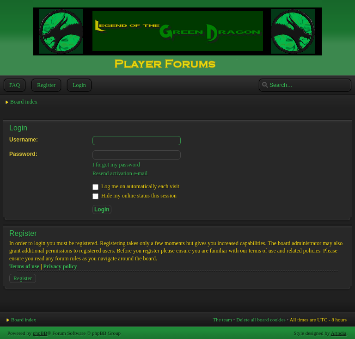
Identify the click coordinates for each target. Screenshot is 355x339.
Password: (23, 154)
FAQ (13, 85)
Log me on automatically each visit (135, 186)
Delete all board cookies (261, 319)
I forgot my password (116, 164)
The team (222, 319)
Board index (23, 102)
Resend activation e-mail (119, 173)
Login (78, 85)
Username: (23, 139)
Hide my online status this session (134, 195)
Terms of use (24, 266)
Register (45, 85)
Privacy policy (60, 266)
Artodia (339, 333)
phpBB (40, 333)
